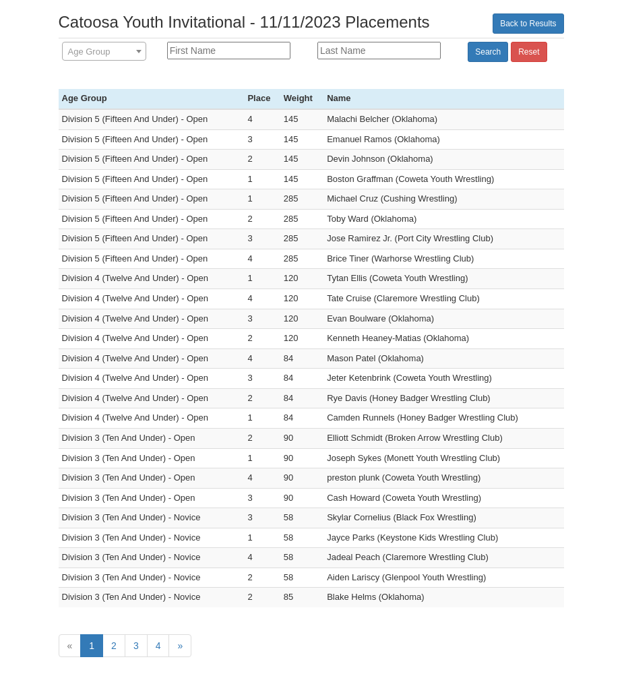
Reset (528, 52)
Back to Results (528, 23)
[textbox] (104, 51)
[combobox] (104, 51)
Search (488, 52)
